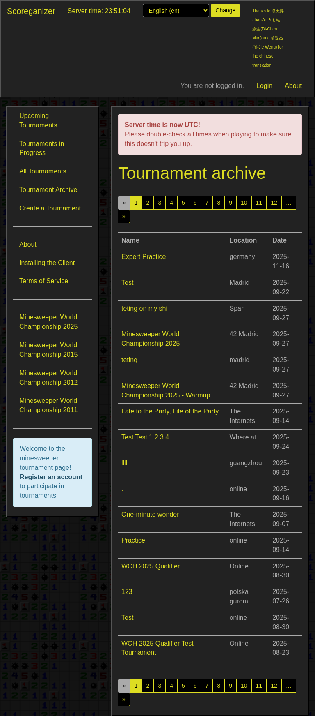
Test (127, 282)
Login (264, 85)
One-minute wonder (150, 514)
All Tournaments (42, 171)
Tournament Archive (48, 189)
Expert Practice (143, 256)
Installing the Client (47, 262)
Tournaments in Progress (41, 148)
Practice (133, 540)
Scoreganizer (31, 11)
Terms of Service (43, 280)
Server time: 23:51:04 (99, 10)
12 (274, 202)
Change (225, 10)
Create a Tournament (50, 208)
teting (129, 359)
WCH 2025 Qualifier (150, 566)
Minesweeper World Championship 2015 (48, 350)
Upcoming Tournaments (38, 120)
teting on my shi (144, 308)
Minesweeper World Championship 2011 (48, 405)
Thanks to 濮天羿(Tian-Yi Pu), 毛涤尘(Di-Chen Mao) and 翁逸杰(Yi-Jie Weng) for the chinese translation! (268, 38)
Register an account (51, 476)
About (293, 85)
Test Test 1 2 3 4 (145, 437)
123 (126, 591)
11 (259, 202)
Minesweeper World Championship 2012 (48, 378)
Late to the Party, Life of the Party (170, 411)
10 (244, 202)
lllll (125, 463)
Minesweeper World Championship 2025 (48, 322)
